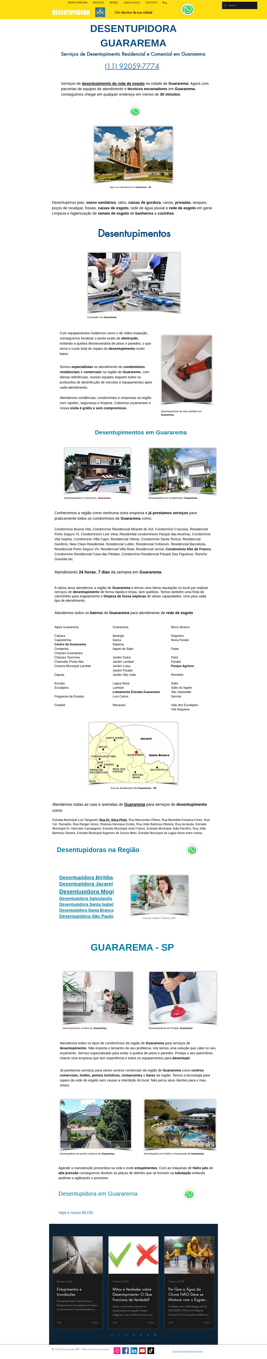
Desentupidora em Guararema (97, 1193)
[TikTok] (150, 1350)
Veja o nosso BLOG (75, 1212)
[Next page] (155, 1335)
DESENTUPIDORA (71, 12)
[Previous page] (112, 1335)
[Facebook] (125, 1350)
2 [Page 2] (126, 1334)
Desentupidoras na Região (98, 849)
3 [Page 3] (133, 1334)
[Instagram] (117, 1350)
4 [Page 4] (140, 1334)
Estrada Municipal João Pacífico (169, 828)
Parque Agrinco (182, 666)
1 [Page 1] (119, 1334)
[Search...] (239, 5)
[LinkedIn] (134, 1350)
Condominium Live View (99, 534)
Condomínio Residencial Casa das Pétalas (87, 554)
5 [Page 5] (148, 1334)
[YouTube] (142, 1350)
